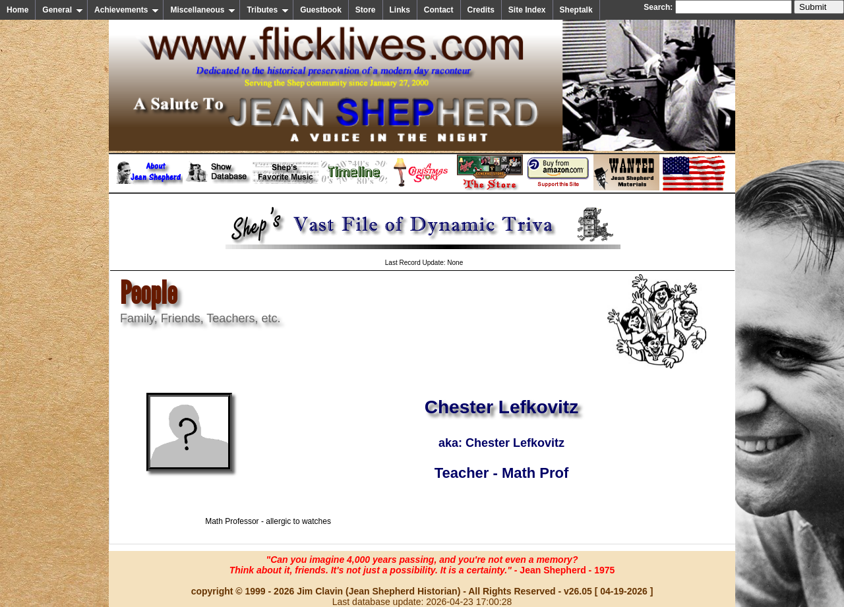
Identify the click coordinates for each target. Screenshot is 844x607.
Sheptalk (576, 9)
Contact (439, 9)
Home (17, 9)
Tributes (268, 9)
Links (400, 9)
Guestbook (321, 9)
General (62, 9)
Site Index (527, 9)
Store (365, 9)
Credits (481, 9)
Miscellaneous (202, 9)
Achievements (126, 9)
